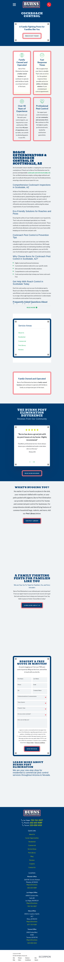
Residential (32, 842)
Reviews (32, 861)
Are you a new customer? (24, 714)
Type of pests (21, 702)
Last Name (36, 679)
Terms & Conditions (40, 743)
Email (34, 685)
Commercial (32, 846)
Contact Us (32, 868)
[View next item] (34, 462)
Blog (32, 857)
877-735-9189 (32, 925)
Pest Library (32, 853)
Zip (18, 691)
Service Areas (32, 850)
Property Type (21, 708)
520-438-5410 (36, 826)
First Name (20, 679)
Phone (19, 685)
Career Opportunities (32, 839)
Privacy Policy (30, 743)
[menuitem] (32, 333)
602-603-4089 (36, 823)
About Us (32, 835)
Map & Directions (32, 885)
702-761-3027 (37, 821)
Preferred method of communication (27, 697)
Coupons (32, 864)
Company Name (37, 691)
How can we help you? (23, 720)
